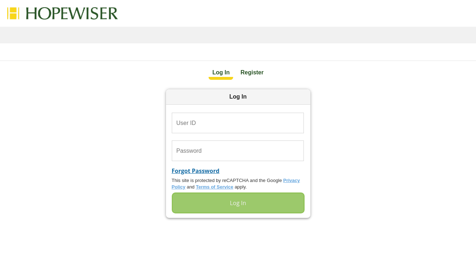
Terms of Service (214, 187)
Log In (221, 72)
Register (251, 72)
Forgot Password (196, 171)
